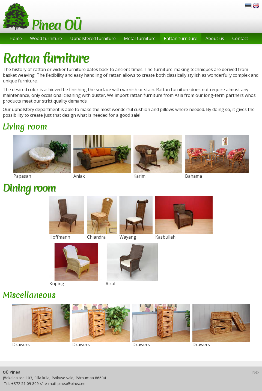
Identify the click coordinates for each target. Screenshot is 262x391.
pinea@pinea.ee (71, 383)
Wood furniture (46, 38)
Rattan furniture (180, 38)
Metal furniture (140, 38)
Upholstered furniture (93, 38)
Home (16, 38)
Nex (255, 372)
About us (215, 38)
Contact (240, 38)
